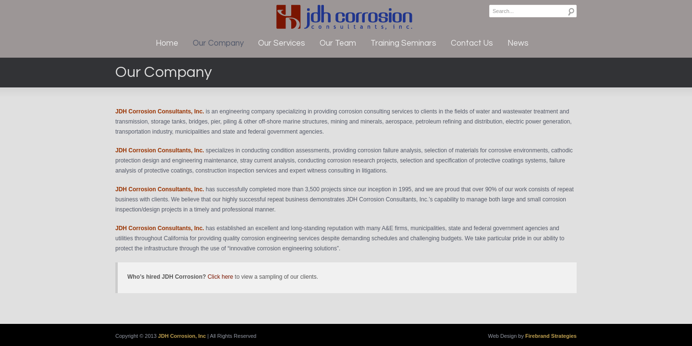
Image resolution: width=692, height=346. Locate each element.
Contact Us (472, 43)
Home (167, 43)
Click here (220, 276)
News (518, 43)
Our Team (338, 43)
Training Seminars (403, 43)
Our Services (281, 43)
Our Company (218, 43)
